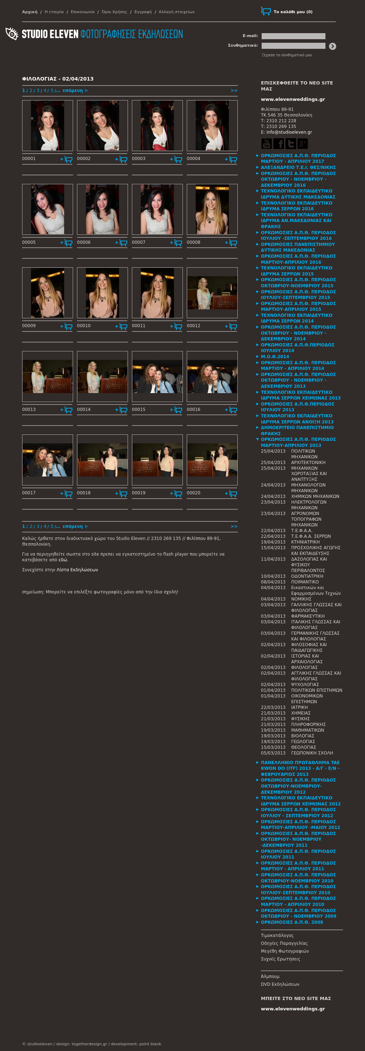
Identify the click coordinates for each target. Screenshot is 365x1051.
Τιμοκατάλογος (277, 935)
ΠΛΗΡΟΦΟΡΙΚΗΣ (308, 724)
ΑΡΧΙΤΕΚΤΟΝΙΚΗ (308, 462)
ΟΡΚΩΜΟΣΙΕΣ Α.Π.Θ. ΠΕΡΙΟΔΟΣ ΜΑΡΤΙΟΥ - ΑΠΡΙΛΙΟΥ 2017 (298, 158)
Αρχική (29, 12)
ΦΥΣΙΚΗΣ (300, 718)
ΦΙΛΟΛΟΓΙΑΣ (304, 667)
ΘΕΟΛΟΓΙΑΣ (303, 747)
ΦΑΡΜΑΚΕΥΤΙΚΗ (308, 616)
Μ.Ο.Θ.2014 (275, 356)
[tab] (302, 159)
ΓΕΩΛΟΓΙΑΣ (303, 741)
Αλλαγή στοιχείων (177, 12)
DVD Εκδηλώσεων (280, 984)
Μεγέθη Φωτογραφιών (285, 951)
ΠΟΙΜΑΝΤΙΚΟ (305, 581)
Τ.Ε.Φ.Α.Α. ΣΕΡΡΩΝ (311, 536)
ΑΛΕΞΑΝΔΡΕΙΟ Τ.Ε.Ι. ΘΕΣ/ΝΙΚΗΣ (298, 167)
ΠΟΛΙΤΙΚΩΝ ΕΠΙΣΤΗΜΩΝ (317, 690)
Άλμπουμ (270, 976)
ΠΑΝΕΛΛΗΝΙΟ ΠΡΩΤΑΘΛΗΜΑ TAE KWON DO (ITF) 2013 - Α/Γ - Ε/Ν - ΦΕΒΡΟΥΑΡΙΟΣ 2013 (300, 768)
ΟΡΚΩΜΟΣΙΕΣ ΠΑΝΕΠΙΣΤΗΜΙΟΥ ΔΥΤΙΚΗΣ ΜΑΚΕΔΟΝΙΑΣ (298, 247)
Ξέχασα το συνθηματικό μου (287, 55)
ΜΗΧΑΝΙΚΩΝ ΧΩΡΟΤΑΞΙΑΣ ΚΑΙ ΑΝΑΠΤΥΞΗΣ (309, 474)
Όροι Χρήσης (114, 12)
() (293, 12)
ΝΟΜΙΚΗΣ (301, 599)
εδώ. (63, 559)
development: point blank (136, 1044)
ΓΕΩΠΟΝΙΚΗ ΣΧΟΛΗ (312, 753)
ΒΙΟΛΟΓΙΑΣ (302, 735)
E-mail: (250, 36)
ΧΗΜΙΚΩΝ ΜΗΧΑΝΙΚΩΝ (315, 496)
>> (234, 90)
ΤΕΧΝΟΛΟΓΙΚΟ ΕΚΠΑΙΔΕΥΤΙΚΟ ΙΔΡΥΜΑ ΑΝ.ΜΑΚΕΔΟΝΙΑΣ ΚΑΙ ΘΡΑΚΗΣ (297, 220)
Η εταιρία (54, 12)
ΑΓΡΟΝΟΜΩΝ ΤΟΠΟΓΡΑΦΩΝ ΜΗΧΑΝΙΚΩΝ (306, 519)
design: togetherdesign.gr (81, 1044)
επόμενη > (75, 90)
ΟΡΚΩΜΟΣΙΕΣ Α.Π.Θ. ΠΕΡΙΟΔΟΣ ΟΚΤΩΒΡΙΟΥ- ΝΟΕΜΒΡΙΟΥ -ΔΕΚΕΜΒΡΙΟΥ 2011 (298, 839)
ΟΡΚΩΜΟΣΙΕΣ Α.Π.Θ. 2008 (292, 922)
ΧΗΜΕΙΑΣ (301, 713)
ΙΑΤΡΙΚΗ (299, 707)
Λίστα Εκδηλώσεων (77, 569)
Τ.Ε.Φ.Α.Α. (302, 530)
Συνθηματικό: (243, 45)
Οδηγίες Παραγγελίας (284, 943)
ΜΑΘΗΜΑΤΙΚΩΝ (307, 730)
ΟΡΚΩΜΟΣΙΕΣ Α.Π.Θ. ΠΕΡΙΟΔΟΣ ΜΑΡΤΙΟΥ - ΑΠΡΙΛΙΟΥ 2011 (298, 866)
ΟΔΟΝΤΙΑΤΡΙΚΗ (307, 576)
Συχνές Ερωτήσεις (280, 959)
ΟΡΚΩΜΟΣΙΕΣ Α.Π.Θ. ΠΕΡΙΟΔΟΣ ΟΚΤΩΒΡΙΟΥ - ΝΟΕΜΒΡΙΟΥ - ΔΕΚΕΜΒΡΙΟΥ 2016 (298, 179)
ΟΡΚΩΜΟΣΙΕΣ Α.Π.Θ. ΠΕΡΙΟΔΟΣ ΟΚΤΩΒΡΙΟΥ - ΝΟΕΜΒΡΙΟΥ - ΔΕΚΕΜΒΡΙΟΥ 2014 (298, 333)
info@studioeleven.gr (289, 132)
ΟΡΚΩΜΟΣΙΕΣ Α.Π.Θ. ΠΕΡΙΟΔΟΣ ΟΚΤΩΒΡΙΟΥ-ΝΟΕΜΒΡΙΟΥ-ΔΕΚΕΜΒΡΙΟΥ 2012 (298, 786)
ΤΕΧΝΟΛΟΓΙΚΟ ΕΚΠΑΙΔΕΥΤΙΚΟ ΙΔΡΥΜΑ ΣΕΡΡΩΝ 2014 (297, 318)
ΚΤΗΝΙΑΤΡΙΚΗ (305, 542)
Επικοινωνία (83, 12)
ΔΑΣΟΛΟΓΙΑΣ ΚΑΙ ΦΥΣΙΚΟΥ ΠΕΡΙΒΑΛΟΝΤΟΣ (309, 565)
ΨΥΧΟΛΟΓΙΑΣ (305, 684)
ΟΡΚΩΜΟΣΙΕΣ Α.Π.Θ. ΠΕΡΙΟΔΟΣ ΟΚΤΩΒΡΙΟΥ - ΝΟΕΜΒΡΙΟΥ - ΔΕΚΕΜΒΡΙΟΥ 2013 (298, 380)
